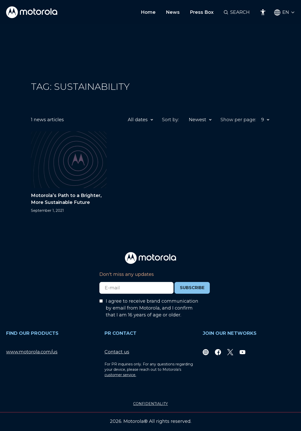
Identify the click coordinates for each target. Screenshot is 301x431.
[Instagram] (206, 352)
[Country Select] (284, 12)
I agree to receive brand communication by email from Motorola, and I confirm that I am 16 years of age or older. (152, 308)
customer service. (120, 375)
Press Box (202, 12)
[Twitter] (230, 352)
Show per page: (238, 119)
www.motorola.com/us (31, 352)
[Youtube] (242, 352)
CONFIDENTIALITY (150, 403)
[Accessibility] (263, 12)
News (173, 12)
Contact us (117, 352)
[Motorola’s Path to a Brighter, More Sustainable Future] (69, 172)
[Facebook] (218, 352)
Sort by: (170, 119)
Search (240, 12)
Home (148, 12)
